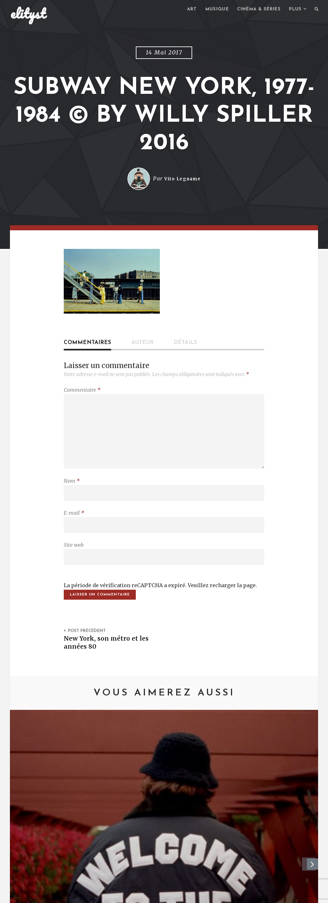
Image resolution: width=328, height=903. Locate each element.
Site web (74, 554)
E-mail (74, 521)
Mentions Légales (104, 895)
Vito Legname (182, 179)
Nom (72, 487)
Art (184, 9)
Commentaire (82, 391)
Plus (294, 9)
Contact (63, 895)
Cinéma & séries (255, 9)
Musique (210, 9)
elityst (28, 14)
